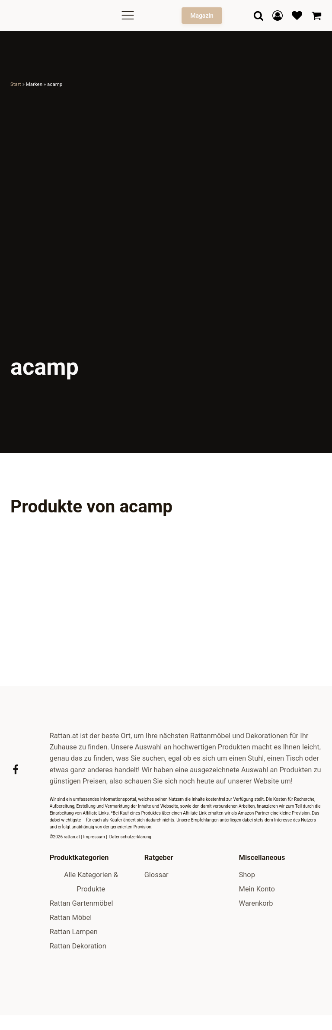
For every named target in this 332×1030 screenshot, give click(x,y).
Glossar (156, 910)
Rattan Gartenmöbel (81, 939)
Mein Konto (257, 924)
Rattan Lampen (74, 967)
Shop (247, 910)
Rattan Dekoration (78, 981)
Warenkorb (256, 939)
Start (15, 84)
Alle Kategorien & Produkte (91, 917)
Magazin (202, 15)
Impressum (94, 872)
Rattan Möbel (71, 952)
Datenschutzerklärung (130, 872)
